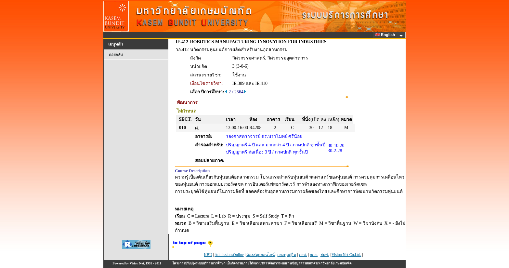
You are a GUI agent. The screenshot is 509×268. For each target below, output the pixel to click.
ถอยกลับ (116, 55)
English (386, 35)
